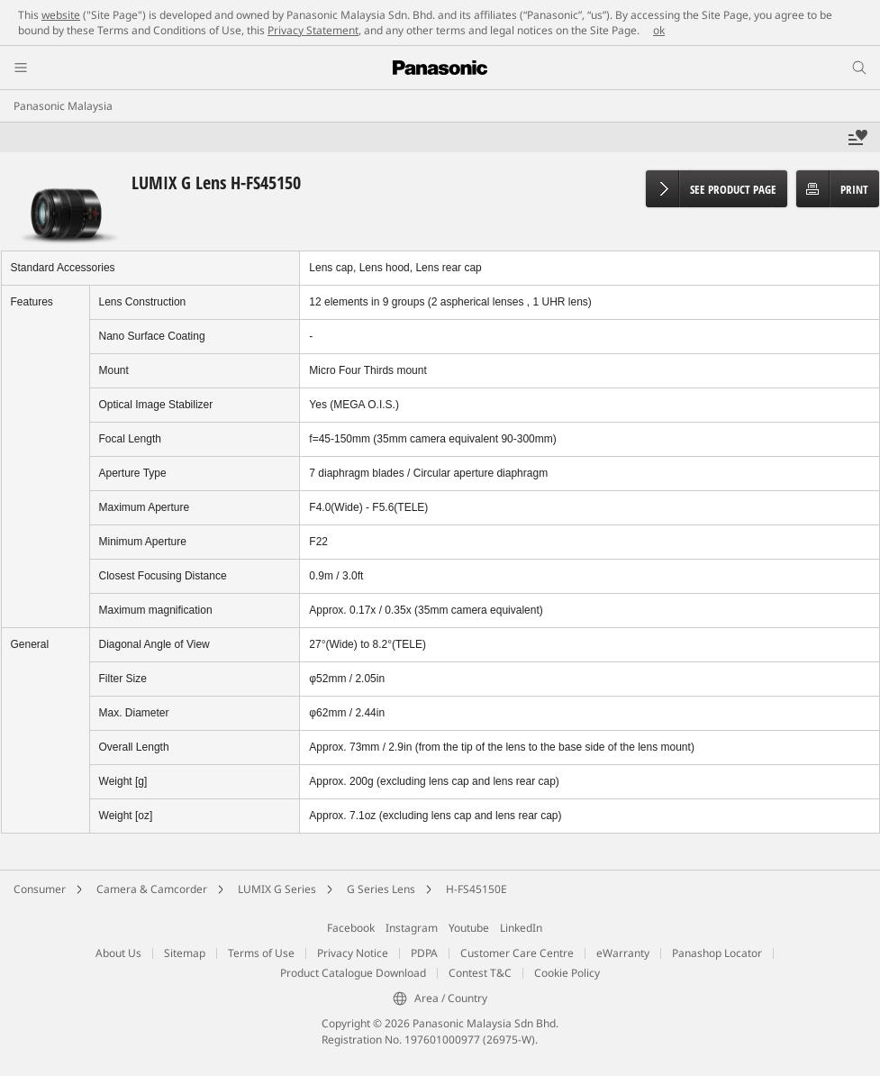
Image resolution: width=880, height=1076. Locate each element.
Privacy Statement (313, 30)
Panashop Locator (717, 953)
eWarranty (622, 953)
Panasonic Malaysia (63, 106)
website (60, 15)
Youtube (469, 927)
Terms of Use (261, 953)
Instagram (412, 927)
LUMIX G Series (277, 889)
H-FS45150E (476, 889)
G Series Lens (381, 889)
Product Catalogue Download (353, 972)
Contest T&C (480, 972)
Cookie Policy (567, 972)
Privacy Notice (352, 953)
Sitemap (184, 953)
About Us (118, 953)
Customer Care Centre (517, 953)
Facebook (351, 927)
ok (659, 30)
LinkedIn (521, 927)
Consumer (40, 889)
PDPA (424, 953)
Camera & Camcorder (151, 889)
